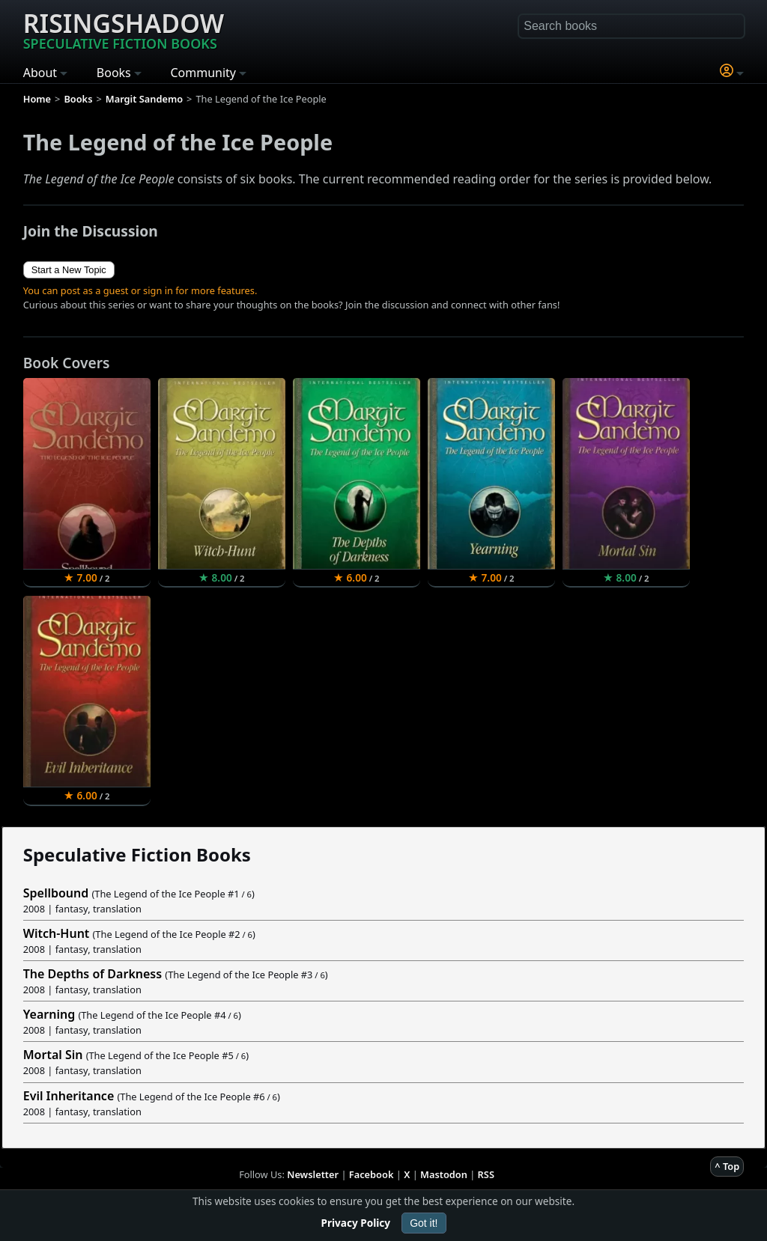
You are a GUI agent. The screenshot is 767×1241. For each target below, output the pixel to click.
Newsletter (313, 1174)
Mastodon (443, 1174)
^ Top (727, 1166)
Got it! (423, 1223)
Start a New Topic (68, 269)
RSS (486, 1174)
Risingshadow (123, 29)
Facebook (371, 1174)
